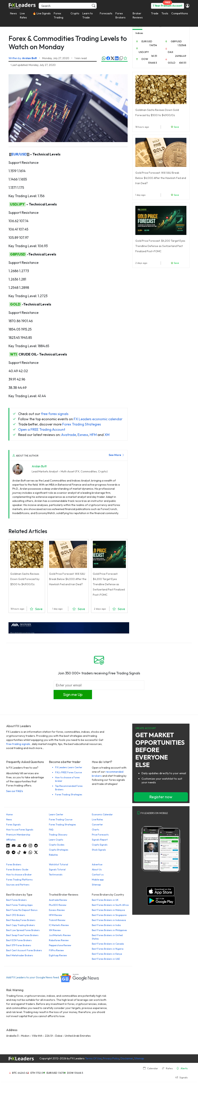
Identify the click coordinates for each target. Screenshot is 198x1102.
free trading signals (18, 744)
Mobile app (98, 879)
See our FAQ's (14, 791)
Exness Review (57, 910)
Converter (97, 824)
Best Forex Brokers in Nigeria (107, 948)
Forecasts (106, 13)
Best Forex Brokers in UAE (106, 958)
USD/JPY (17, 204)
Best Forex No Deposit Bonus (22, 910)
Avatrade (68, 434)
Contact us (98, 874)
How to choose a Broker (19, 874)
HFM (93, 434)
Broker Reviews (138, 15)
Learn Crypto (56, 839)
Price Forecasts (100, 834)
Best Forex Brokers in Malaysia (108, 910)
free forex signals (54, 414)
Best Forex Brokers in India (106, 925)
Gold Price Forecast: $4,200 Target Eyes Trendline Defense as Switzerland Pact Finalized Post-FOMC (109, 584)
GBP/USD (17, 254)
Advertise (97, 864)
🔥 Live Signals (42, 13)
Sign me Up (73, 694)
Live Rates (23, 15)
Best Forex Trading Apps (19, 905)
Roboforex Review (59, 940)
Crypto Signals (100, 844)
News (13, 13)
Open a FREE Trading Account (41, 429)
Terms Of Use (93, 1058)
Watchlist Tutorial (58, 864)
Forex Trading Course (60, 819)
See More (117, 455)
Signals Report (100, 839)
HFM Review (55, 915)
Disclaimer (126, 1058)
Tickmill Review (57, 920)
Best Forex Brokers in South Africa (110, 905)
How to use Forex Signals (19, 829)
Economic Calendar (102, 814)
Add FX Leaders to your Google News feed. (52, 977)
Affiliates (11, 839)
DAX (170, 52)
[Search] (68, 6)
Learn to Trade (87, 15)
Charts (95, 829)
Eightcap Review (58, 955)
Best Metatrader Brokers (19, 955)
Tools (164, 13)
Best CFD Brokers (15, 915)
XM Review (55, 930)
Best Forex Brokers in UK (105, 899)
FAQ (51, 829)
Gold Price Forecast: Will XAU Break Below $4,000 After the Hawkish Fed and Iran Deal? (67, 579)
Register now (160, 796)
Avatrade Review (58, 899)
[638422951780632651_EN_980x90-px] (69, 627)
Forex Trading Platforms (19, 879)
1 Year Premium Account (167, 5)
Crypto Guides (56, 844)
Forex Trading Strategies (81, 424)
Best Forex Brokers (16, 899)
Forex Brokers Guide (17, 869)
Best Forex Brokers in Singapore (109, 915)
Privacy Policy (111, 1058)
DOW (145, 58)
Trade (154, 13)
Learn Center (56, 814)
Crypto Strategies (58, 849)
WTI (13, 354)
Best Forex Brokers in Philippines (109, 930)
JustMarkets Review (60, 935)
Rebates (53, 854)
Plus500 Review (57, 905)
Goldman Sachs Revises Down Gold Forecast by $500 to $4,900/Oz (24, 579)
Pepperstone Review (60, 945)
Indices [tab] (139, 33)
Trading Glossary (58, 834)
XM (106, 434)
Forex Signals (13, 824)
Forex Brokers (120, 15)
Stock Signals (99, 849)
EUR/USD (19, 154)
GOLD (15, 304)
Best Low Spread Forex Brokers (23, 930)
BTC (14, 1072)
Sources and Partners (17, 884)
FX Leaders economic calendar (98, 419)
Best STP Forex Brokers (18, 945)
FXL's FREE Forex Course (68, 772)
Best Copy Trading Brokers (20, 925)
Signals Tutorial (57, 869)
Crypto (75, 13)
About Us (97, 869)
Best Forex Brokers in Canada (108, 943)
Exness (83, 434)
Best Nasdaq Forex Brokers (20, 920)
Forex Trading (58, 15)
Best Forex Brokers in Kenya (107, 953)
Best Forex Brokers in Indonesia (109, 920)
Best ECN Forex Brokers (19, 940)
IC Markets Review (59, 925)
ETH (33, 1072)
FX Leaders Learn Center (68, 767)
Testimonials (55, 874)
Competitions (179, 13)
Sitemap (96, 884)
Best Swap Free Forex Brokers (22, 935)
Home (9, 814)
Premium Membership (18, 834)
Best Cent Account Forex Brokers (24, 950)
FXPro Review (56, 950)
